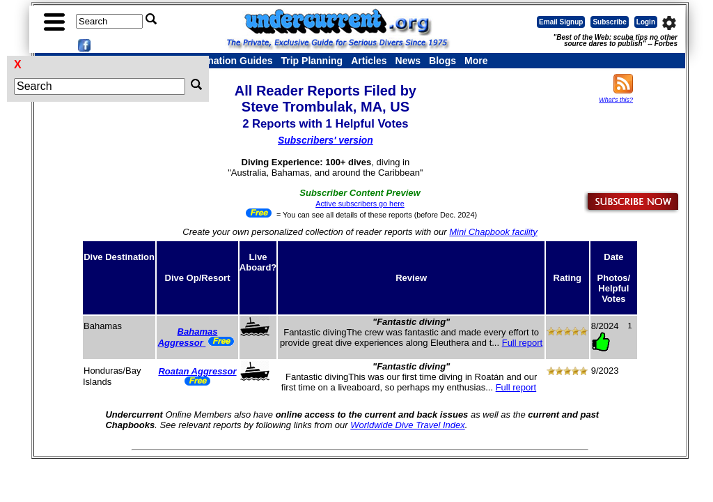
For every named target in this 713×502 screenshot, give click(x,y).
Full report (522, 342)
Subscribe (609, 22)
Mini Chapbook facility (493, 232)
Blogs (442, 60)
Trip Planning (312, 60)
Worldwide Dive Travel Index (407, 425)
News (408, 60)
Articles (368, 60)
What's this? (616, 99)
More (475, 60)
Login (645, 22)
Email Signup (561, 22)
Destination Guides (228, 60)
